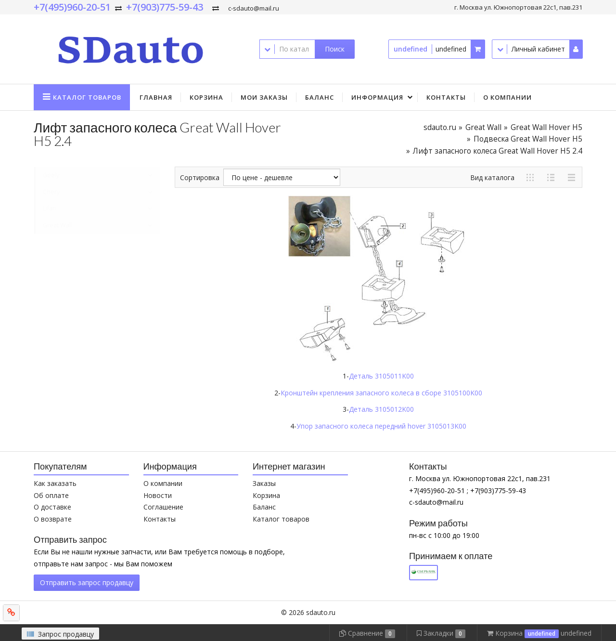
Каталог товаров (281, 518)
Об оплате (51, 495)
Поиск (335, 48)
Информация (377, 97)
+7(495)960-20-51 (72, 6)
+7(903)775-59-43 (164, 6)
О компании (507, 97)
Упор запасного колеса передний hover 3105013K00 (381, 426)
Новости (157, 495)
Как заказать (55, 483)
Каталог (87, 97)
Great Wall (483, 127)
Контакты (446, 97)
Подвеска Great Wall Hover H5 (528, 139)
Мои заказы (264, 97)
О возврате (53, 518)
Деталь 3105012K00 (381, 409)
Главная (156, 97)
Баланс (319, 97)
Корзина (206, 97)
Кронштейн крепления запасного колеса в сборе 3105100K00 (381, 392)
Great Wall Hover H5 (546, 127)
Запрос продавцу (60, 634)
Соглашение (163, 506)
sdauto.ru (440, 127)
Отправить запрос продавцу (86, 582)
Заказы (264, 483)
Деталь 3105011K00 (381, 375)
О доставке (52, 506)
